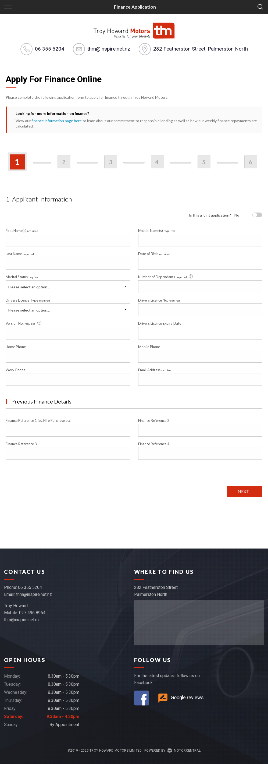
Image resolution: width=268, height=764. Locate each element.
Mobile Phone (149, 347)
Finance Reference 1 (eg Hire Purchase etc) (39, 420)
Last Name (20, 254)
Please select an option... (29, 287)
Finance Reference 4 (153, 444)
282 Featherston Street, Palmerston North (200, 49)
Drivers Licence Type (28, 300)
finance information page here (56, 120)
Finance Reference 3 (21, 444)
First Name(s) (22, 230)
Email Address (155, 370)
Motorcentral (184, 750)
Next (243, 491)
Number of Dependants (166, 276)
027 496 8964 (32, 612)
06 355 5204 (49, 49)
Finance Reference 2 (153, 420)
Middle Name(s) (156, 230)
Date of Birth (154, 254)
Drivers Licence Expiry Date (159, 323)
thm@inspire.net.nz (108, 49)
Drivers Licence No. (159, 300)
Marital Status (23, 277)
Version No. (24, 323)
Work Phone (15, 370)
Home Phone (16, 347)
